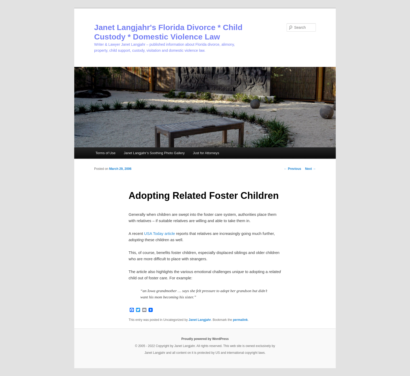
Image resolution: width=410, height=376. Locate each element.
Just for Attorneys (206, 153)
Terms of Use (105, 153)
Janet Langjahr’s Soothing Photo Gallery (154, 153)
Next (310, 169)
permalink (240, 320)
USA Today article (159, 233)
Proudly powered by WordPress (205, 339)
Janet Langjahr (200, 320)
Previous (292, 169)
